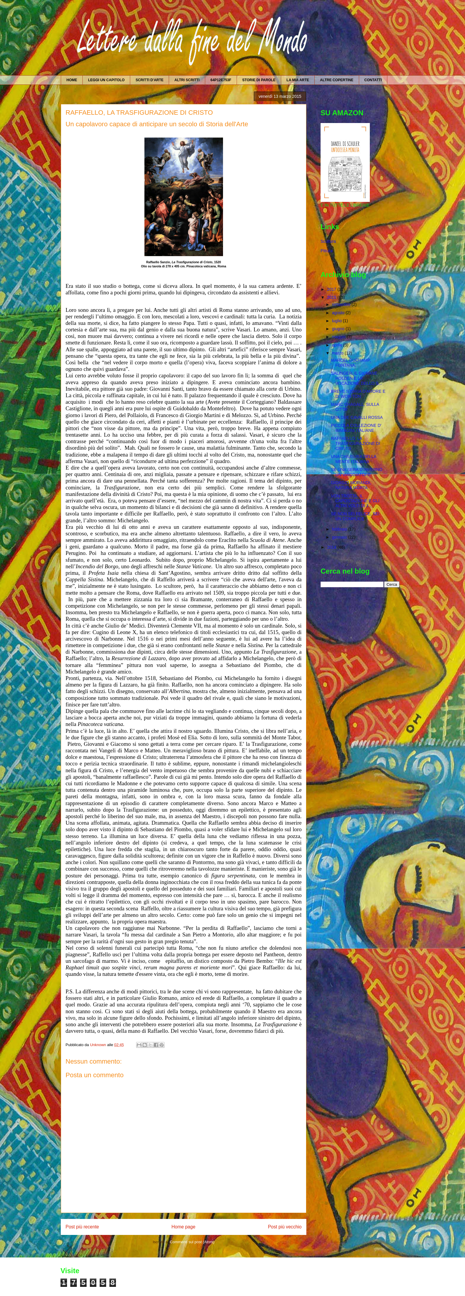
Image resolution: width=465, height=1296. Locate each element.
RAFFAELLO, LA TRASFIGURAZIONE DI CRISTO (355, 443)
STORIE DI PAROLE (259, 80)
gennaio (340, 537)
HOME (71, 80)
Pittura (326, 250)
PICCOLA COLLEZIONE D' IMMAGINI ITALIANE (356, 428)
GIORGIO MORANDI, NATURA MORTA (351, 485)
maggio (339, 336)
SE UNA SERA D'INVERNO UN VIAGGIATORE (356, 472)
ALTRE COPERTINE (336, 80)
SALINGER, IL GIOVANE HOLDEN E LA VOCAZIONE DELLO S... (356, 378)
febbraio (340, 529)
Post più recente (82, 1226)
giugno (338, 328)
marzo (338, 353)
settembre (341, 304)
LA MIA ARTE (297, 80)
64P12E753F (221, 80)
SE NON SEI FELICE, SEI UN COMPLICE (355, 516)
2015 (332, 297)
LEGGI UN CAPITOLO (106, 80)
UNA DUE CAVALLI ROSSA (357, 417)
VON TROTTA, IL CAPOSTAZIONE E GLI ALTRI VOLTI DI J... (355, 501)
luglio (337, 320)
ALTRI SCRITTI (186, 80)
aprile (337, 345)
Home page (183, 1226)
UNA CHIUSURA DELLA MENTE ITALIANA (353, 459)
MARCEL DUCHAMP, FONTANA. (351, 363)
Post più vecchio (285, 1226)
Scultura (328, 241)
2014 (332, 547)
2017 (332, 289)
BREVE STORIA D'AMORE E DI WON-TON (358, 394)
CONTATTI (373, 80)
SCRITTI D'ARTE (149, 80)
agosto (338, 312)
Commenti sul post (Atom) (192, 1242)
